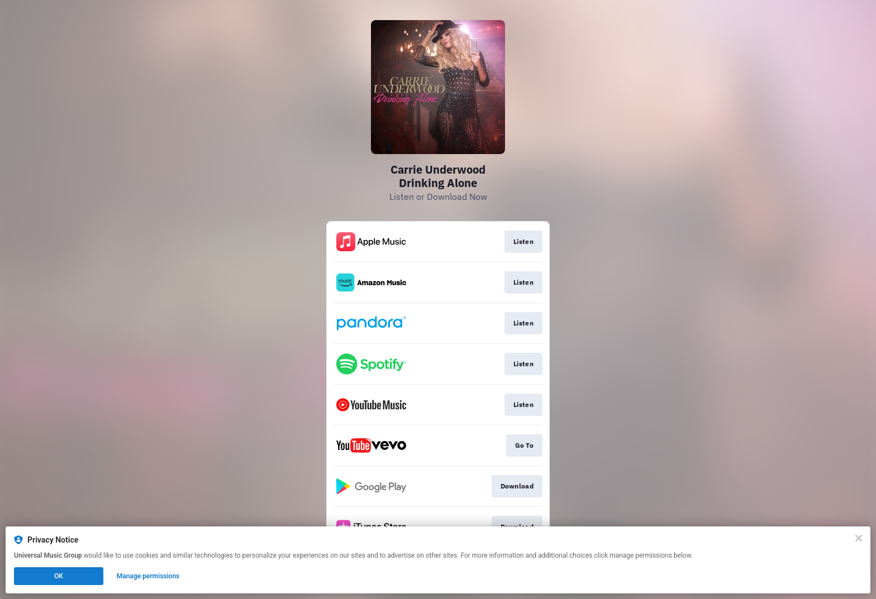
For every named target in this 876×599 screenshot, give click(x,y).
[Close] (859, 538)
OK (58, 576)
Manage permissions (148, 576)
